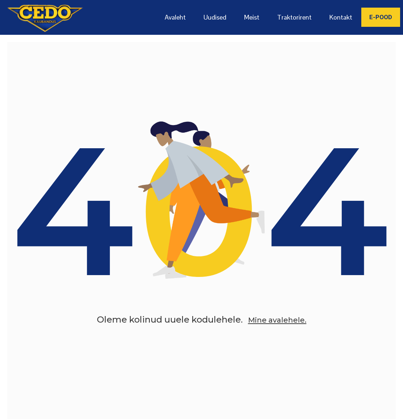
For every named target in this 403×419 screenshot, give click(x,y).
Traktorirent (294, 17)
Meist (251, 17)
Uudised (214, 17)
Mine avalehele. (277, 330)
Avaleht (175, 17)
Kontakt (340, 17)
